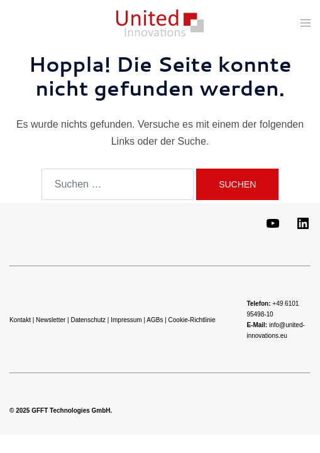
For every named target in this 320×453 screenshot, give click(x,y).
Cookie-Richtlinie (192, 319)
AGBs (154, 319)
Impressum (126, 319)
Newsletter (50, 319)
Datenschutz (88, 319)
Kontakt (20, 319)
